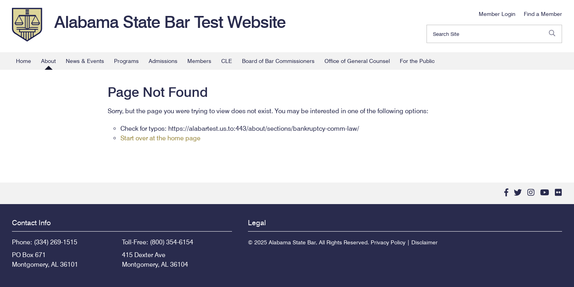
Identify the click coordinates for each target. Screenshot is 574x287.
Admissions (163, 61)
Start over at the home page (160, 138)
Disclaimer (424, 242)
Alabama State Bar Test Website (169, 22)
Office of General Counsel (357, 61)
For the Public (417, 61)
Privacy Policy (388, 242)
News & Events (85, 61)
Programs (126, 61)
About (48, 61)
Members (199, 61)
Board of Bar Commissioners (278, 61)
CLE (226, 61)
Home (23, 61)
